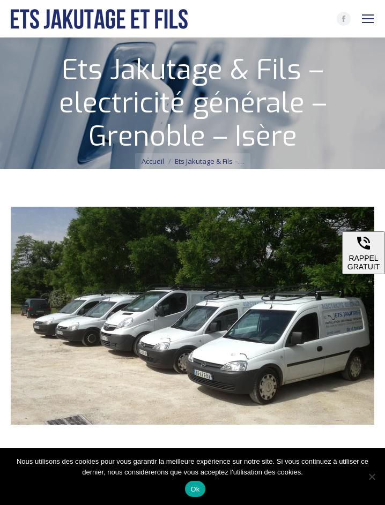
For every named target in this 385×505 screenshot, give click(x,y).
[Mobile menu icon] (367, 18)
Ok (194, 489)
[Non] (371, 476)
